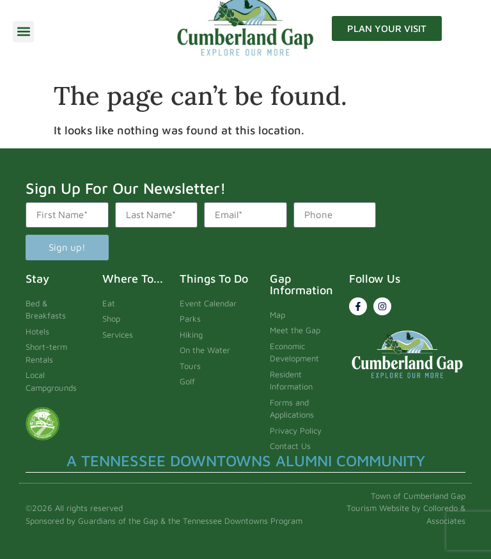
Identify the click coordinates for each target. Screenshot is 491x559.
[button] (23, 31)
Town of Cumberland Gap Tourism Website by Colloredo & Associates (406, 508)
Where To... (132, 278)
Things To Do (214, 278)
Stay (37, 278)
